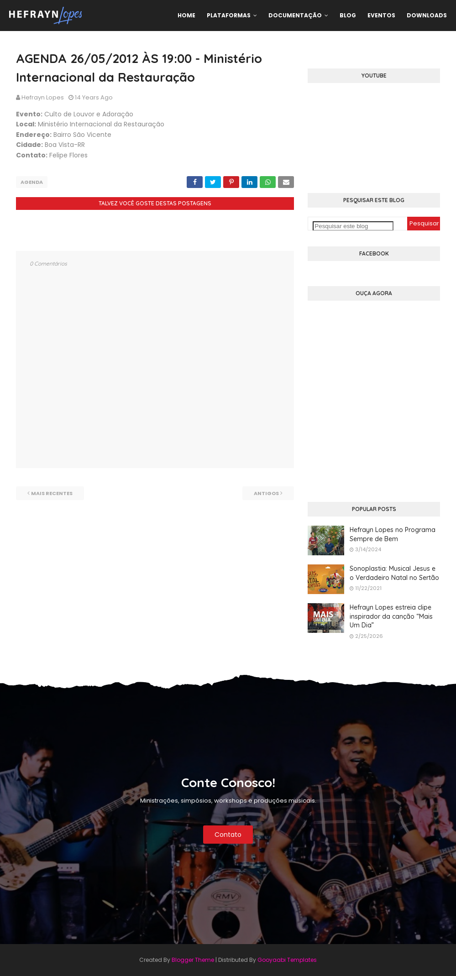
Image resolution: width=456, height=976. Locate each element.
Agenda (32, 182)
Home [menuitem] (186, 15)
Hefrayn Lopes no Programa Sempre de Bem (392, 534)
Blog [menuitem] (348, 15)
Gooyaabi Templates (287, 960)
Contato (228, 834)
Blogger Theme (193, 960)
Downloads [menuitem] (427, 15)
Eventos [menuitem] (381, 15)
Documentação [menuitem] (295, 15)
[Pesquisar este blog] (353, 226)
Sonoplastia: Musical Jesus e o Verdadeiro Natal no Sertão (394, 573)
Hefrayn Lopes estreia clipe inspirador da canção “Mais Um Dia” (391, 616)
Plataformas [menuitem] (229, 15)
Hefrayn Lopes (42, 97)
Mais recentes (52, 493)
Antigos (266, 493)
